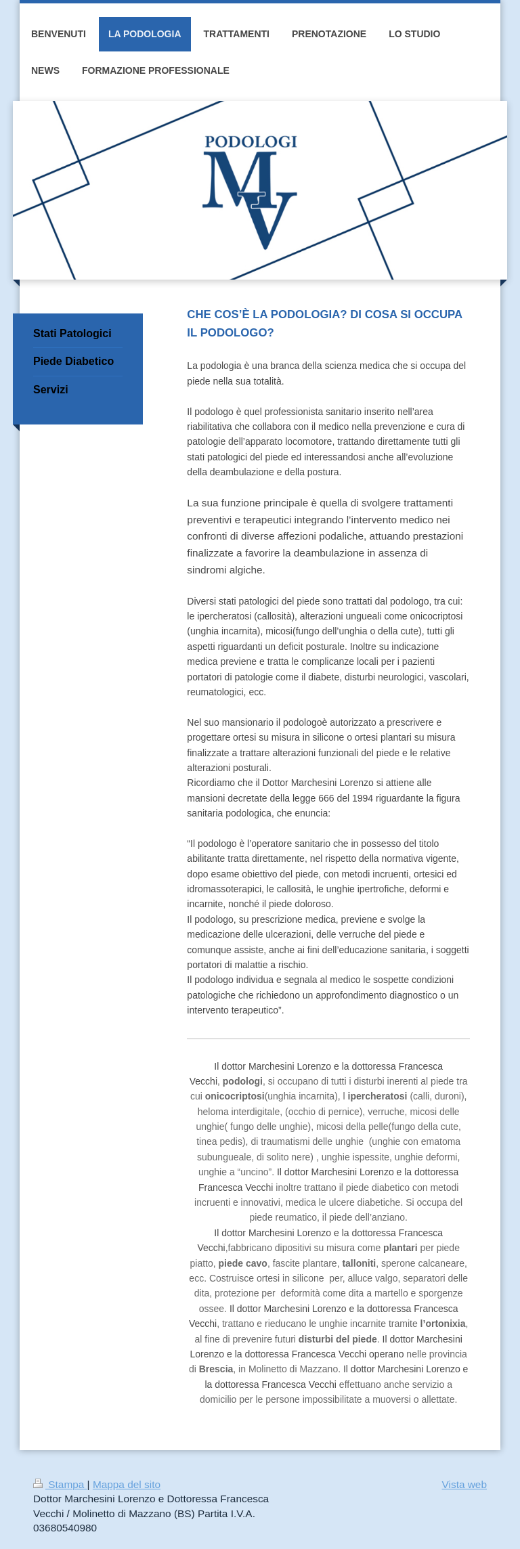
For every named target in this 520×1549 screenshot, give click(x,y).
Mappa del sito (126, 1484)
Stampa (60, 1484)
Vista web (464, 1484)
